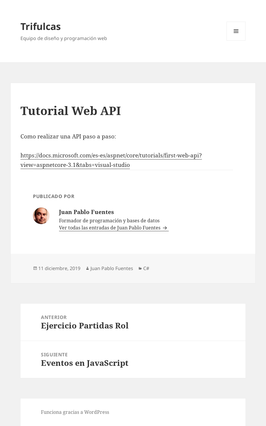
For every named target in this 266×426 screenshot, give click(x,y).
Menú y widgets (236, 40)
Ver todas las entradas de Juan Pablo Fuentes (110, 227)
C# (146, 268)
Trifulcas (40, 26)
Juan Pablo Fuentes (111, 268)
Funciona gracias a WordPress (75, 412)
